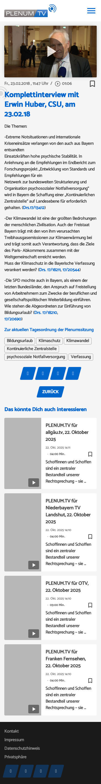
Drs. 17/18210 (45, 312)
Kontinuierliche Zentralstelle (32, 349)
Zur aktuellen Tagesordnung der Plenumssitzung (49, 330)
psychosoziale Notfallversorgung (36, 357)
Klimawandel (77, 341)
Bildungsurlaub (20, 341)
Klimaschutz (49, 341)
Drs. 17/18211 (50, 270)
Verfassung (81, 357)
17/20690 (12, 319)
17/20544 (70, 270)
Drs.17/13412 (33, 207)
